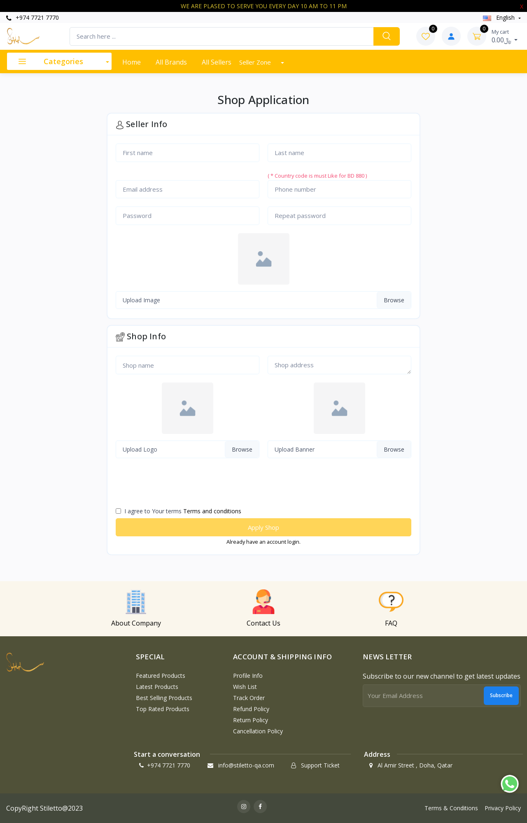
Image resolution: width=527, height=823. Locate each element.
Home (131, 62)
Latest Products (157, 687)
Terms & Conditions (451, 808)
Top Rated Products (162, 709)
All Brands (171, 62)
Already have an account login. (263, 541)
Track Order (249, 698)
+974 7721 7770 (32, 17)
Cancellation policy (258, 731)
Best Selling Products (164, 698)
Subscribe (501, 695)
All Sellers (216, 62)
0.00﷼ (505, 36)
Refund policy (251, 709)
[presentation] (174, 486)
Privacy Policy (503, 808)
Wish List (245, 687)
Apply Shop (263, 527)
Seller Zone (256, 62)
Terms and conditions (212, 511)
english (499, 17)
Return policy (250, 720)
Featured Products (160, 675)
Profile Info (248, 675)
